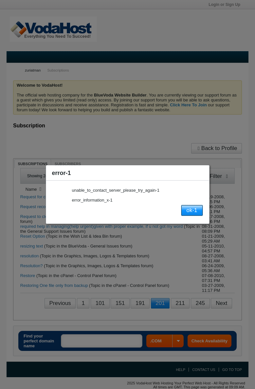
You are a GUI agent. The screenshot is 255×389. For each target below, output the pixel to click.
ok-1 (191, 210)
